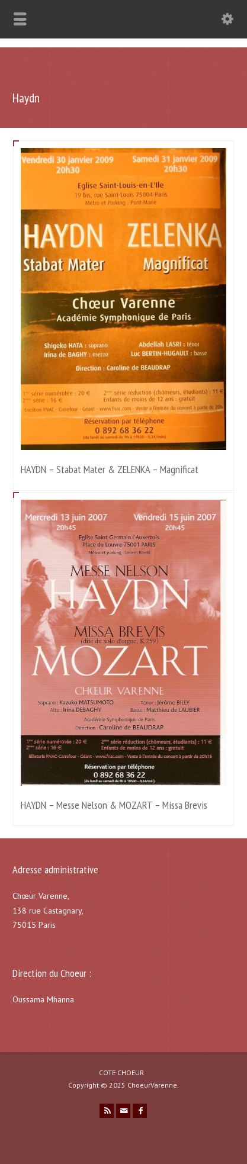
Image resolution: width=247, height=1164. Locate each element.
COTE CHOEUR (121, 1072)
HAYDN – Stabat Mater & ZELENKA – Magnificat (109, 469)
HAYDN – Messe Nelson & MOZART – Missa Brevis (114, 805)
